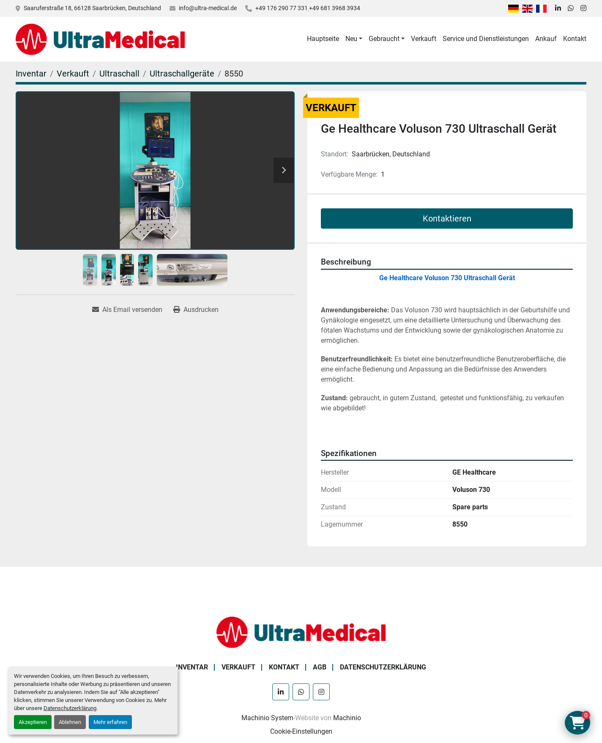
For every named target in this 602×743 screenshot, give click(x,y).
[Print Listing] (196, 310)
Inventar (192, 667)
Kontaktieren (447, 218)
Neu (351, 39)
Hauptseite (323, 39)
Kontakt (574, 39)
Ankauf (546, 39)
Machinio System (267, 718)
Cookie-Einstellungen (301, 731)
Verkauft (423, 39)
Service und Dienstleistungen (486, 39)
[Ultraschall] (119, 73)
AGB (319, 667)
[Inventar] (31, 73)
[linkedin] (558, 8)
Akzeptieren (33, 722)
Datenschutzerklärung (70, 708)
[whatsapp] (571, 8)
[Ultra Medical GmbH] (301, 632)
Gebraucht (384, 39)
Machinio (347, 718)
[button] (353, 39)
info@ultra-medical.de (208, 8)
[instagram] (583, 8)
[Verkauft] (73, 73)
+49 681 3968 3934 (334, 8)
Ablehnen (70, 722)
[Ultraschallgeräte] (182, 73)
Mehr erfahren (110, 722)
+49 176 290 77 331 (281, 8)
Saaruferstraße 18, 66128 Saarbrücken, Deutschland (92, 8)
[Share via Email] (127, 310)
